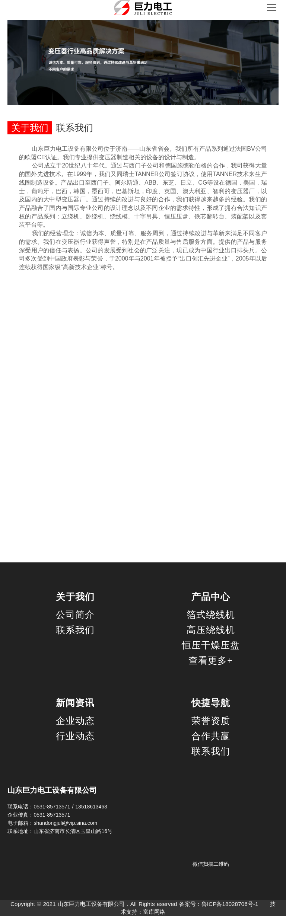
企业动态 (75, 721)
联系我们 (75, 630)
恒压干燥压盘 (211, 645)
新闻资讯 (75, 703)
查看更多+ (210, 660)
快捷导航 (210, 703)
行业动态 (75, 736)
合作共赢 (210, 736)
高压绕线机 (211, 630)
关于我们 (75, 597)
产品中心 (210, 597)
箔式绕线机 (211, 615)
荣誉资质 (210, 721)
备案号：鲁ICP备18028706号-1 (218, 904)
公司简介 (75, 615)
